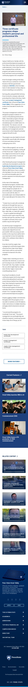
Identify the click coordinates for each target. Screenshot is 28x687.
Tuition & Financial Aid (10, 625)
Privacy (3, 666)
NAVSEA (12, 86)
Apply (9, 605)
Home (4, 7)
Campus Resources (9, 629)
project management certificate (10, 341)
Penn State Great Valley (15, 168)
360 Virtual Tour (8, 637)
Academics (6, 616)
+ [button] (23, 612)
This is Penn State (8, 612)
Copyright (15, 670)
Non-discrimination (12, 666)
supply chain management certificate (12, 346)
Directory (6, 633)
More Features (13, 361)
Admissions (6, 620)
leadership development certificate (11, 335)
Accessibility (21, 666)
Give (19, 605)
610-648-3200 (15, 648)
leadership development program (12, 166)
